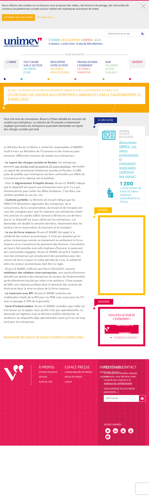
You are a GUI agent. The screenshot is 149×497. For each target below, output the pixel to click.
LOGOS (68, 382)
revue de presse (73, 377)
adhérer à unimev (119, 329)
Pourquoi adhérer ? (124, 337)
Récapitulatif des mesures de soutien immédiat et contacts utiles (43, 337)
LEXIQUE (43, 377)
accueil (12, 90)
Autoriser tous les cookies (18, 17)
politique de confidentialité (118, 383)
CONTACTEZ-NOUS (48, 372)
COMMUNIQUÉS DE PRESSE (78, 372)
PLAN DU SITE (45, 382)
